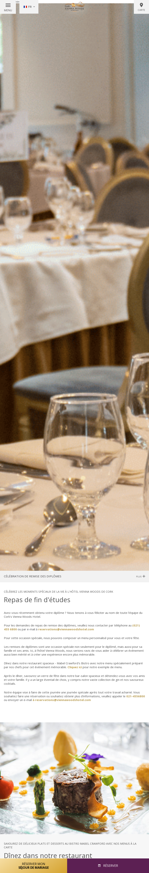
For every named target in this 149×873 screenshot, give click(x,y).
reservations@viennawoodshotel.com (66, 629)
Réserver (110, 865)
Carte (141, 7)
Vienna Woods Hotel (74, 7)
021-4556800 (135, 696)
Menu (8, 10)
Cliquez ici (75, 667)
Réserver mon (33, 866)
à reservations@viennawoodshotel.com (62, 700)
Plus (140, 576)
